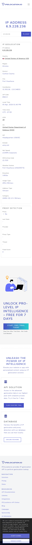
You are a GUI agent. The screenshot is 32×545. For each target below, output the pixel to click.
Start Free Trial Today (16, 326)
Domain (5, 143)
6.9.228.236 (7, 50)
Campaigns (5, 509)
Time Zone (6, 110)
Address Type (7, 188)
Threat (4, 242)
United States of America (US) (17, 58)
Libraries (5, 495)
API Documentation (8, 492)
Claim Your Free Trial (14, 405)
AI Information (6, 516)
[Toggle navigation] (28, 4)
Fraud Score (6, 250)
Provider (5, 227)
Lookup (26, 34)
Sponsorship (6, 513)
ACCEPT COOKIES (16, 536)
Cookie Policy (23, 531)
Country (5, 56)
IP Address (6, 48)
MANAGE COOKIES (16, 541)
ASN (4, 117)
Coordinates (6, 87)
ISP (3, 135)
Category (5, 196)
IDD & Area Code (8, 158)
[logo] (16, 462)
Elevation (5, 173)
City (3, 79)
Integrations (6, 499)
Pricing (4, 481)
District (5, 71)
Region (4, 64)
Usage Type (6, 181)
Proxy (4, 212)
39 (3, 120)
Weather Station (8, 165)
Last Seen (5, 219)
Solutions (5, 477)
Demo (4, 484)
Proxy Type (6, 234)
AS (3, 125)
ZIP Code (5, 95)
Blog (3, 506)
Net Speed (6, 150)
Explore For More (12, 439)
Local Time (6, 102)
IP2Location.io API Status (10, 502)
